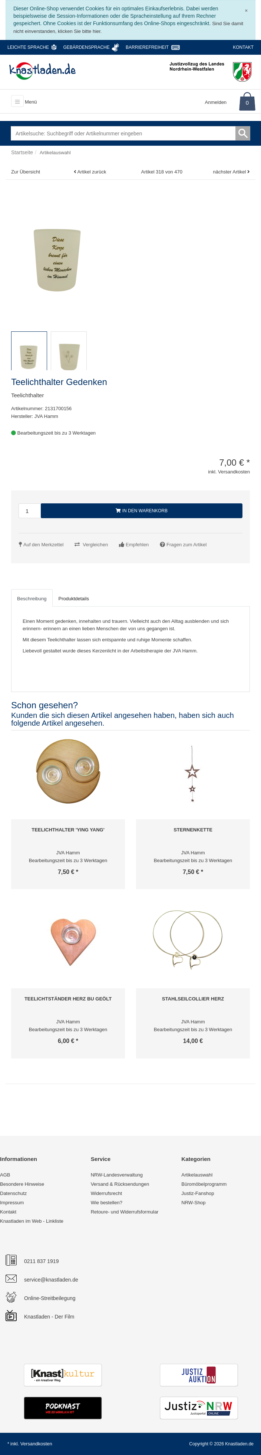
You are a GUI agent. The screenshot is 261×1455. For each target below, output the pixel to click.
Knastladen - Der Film (49, 1317)
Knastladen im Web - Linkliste (31, 1221)
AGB (5, 1175)
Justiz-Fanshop (197, 1193)
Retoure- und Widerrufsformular (125, 1212)
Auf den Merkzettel (43, 544)
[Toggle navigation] (17, 101)
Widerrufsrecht (106, 1193)
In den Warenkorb (142, 510)
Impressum (12, 1202)
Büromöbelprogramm (204, 1184)
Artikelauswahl (196, 1175)
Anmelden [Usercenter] (216, 102)
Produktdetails (74, 598)
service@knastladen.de (51, 1280)
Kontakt (243, 47)
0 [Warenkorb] (247, 102)
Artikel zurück (91, 172)
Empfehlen (137, 544)
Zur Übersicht (25, 172)
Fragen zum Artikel (186, 544)
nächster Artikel (230, 172)
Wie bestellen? (106, 1202)
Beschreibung (32, 598)
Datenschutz (13, 1193)
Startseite (22, 152)
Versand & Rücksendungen (120, 1184)
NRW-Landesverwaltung (117, 1175)
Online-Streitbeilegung (50, 1298)
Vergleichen (95, 544)
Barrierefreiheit (147, 47)
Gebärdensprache (86, 47)
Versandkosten (36, 1443)
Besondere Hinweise (22, 1184)
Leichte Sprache (28, 47)
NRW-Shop (193, 1202)
